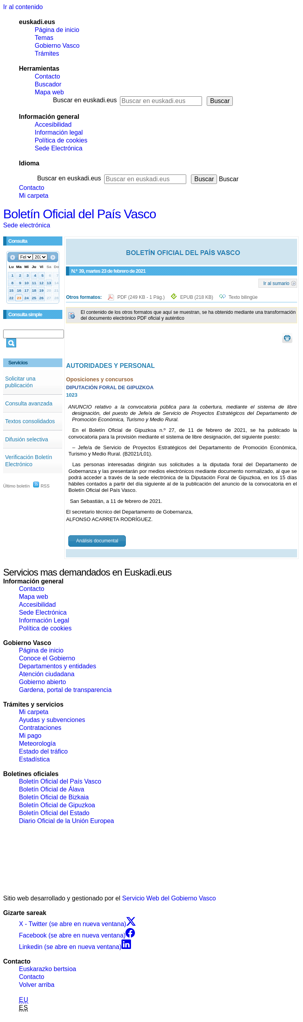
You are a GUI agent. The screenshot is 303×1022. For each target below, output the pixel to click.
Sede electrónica (26, 225)
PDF (141, 297)
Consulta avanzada (28, 403)
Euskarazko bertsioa (47, 969)
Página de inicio (57, 29)
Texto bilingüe (243, 297)
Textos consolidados (30, 421)
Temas (44, 37)
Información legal (59, 132)
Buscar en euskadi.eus (85, 100)
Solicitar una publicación (20, 382)
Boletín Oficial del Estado (54, 813)
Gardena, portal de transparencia (65, 689)
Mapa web (49, 92)
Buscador (48, 84)
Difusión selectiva (26, 439)
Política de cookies (61, 140)
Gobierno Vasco (57, 45)
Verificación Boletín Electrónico (28, 460)
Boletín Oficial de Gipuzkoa (57, 805)
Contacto (47, 76)
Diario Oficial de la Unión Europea (66, 821)
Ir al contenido (23, 7)
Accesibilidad (53, 124)
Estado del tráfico (43, 751)
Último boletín (16, 486)
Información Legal (44, 620)
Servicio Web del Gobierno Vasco (169, 898)
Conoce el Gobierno (47, 658)
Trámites (47, 53)
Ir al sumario (277, 283)
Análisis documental (97, 541)
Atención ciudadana (47, 674)
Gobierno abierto (42, 682)
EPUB (196, 297)
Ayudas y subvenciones (52, 719)
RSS (41, 486)
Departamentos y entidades (57, 666)
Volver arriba (36, 984)
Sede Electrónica (58, 148)
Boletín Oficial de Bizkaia (54, 797)
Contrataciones (40, 727)
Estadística (34, 759)
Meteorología (37, 743)
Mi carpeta (34, 195)
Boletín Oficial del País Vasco (79, 214)
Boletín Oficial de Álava (51, 789)
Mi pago (30, 735)
